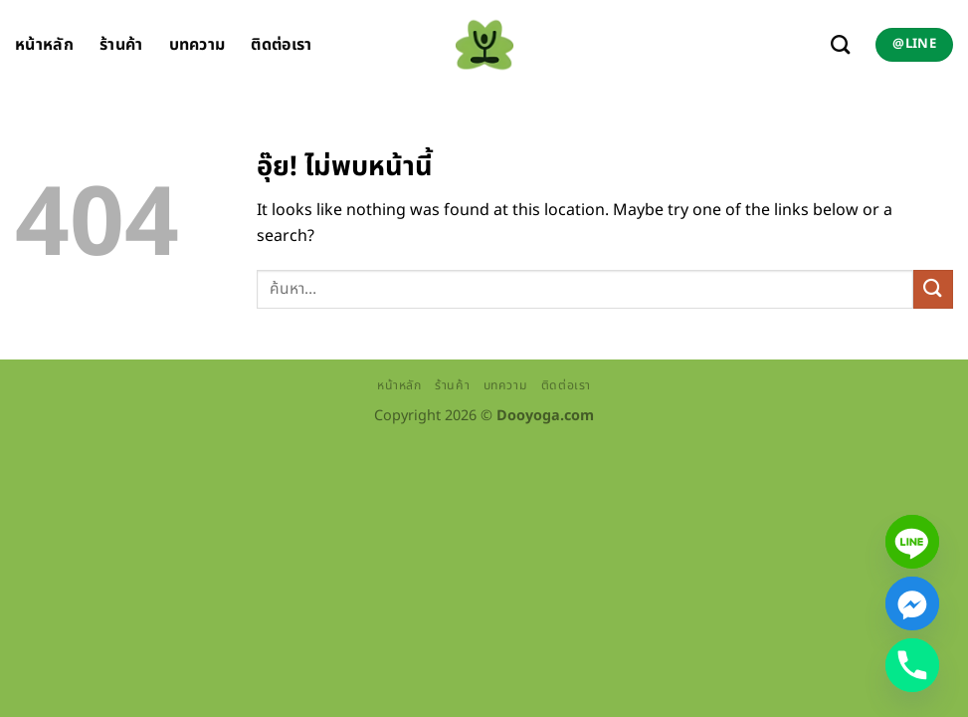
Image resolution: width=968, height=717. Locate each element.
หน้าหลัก (44, 45)
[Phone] (912, 665)
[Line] (912, 542)
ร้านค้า (121, 45)
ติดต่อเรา (281, 45)
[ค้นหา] (840, 44)
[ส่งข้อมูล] (933, 289)
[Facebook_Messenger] (912, 603)
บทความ (197, 45)
